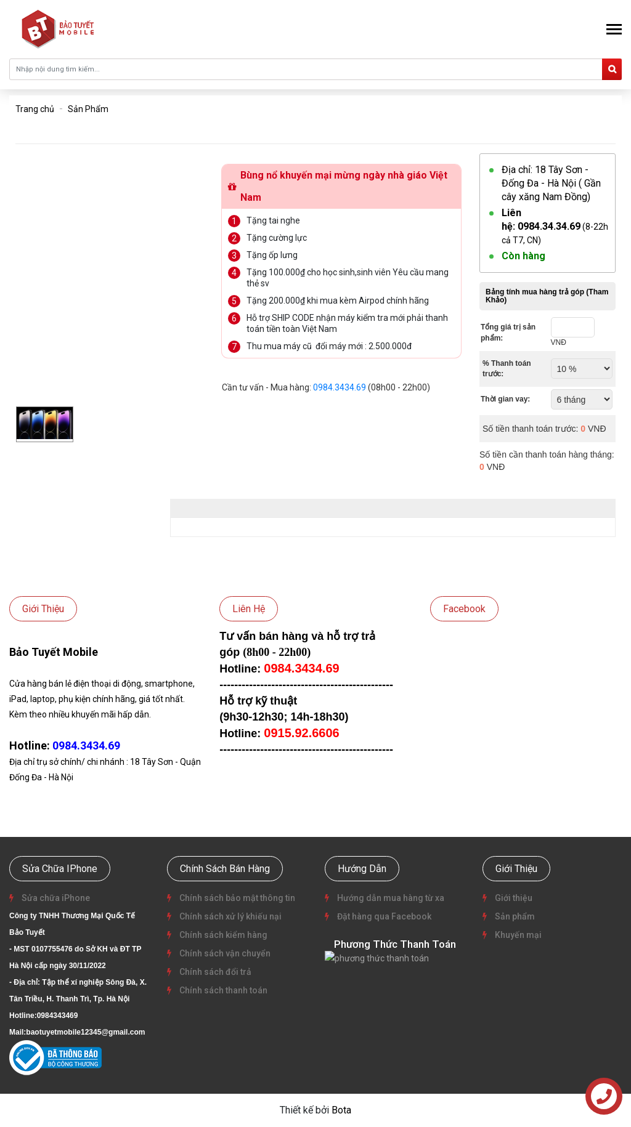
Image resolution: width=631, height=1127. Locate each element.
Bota (341, 1110)
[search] (612, 69)
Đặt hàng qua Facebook (383, 916)
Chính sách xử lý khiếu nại (229, 916)
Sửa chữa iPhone (55, 898)
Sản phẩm (514, 916)
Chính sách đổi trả (214, 972)
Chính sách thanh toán (222, 990)
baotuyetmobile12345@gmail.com (85, 1032)
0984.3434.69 (339, 387)
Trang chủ (34, 109)
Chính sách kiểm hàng (222, 935)
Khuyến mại (517, 935)
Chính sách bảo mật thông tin (236, 898)
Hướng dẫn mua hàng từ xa (389, 898)
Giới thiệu (512, 898)
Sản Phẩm (88, 109)
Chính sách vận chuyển (224, 953)
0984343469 (57, 1015)
